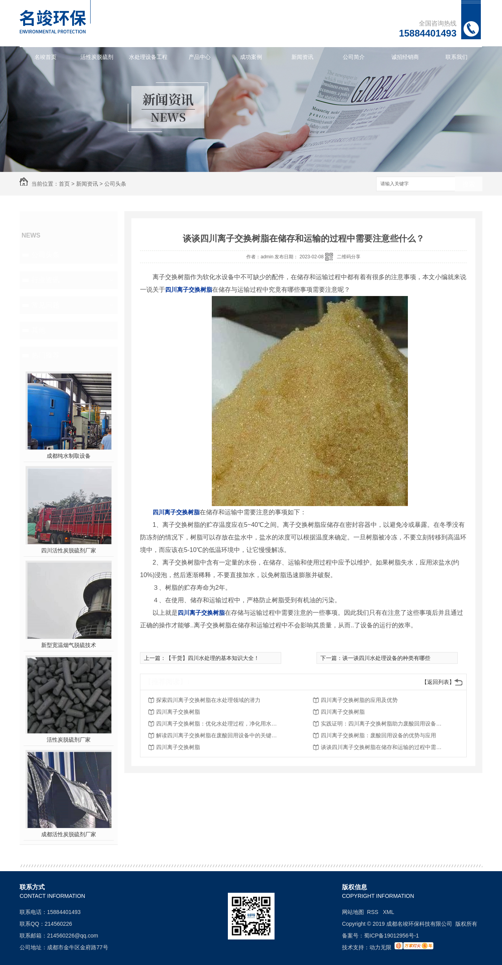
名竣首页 (45, 57)
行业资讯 (45, 280)
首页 (64, 184)
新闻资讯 (302, 57)
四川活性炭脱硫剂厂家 (68, 550)
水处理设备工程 (148, 57)
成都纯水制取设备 (69, 456)
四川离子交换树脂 (178, 712)
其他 (38, 330)
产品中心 (200, 57)
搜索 (468, 184)
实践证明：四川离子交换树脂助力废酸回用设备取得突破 (383, 723)
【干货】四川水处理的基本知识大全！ (212, 658)
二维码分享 (348, 257)
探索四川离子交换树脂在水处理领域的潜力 (208, 700)
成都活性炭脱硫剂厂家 (68, 834)
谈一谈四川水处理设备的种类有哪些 (386, 658)
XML (388, 912)
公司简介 (354, 57)
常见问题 (45, 305)
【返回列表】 (438, 682)
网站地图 (353, 912)
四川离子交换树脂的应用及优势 (359, 700)
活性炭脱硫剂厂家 (69, 740)
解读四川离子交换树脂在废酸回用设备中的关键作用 (219, 735)
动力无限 (380, 947)
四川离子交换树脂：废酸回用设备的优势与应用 (378, 735)
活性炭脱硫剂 (96, 57)
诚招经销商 (405, 57)
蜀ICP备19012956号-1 (391, 935)
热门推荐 (45, 355)
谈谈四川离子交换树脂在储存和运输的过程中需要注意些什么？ (383, 747)
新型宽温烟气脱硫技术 (68, 645)
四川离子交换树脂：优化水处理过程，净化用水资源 (219, 723)
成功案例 (251, 57)
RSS (373, 912)
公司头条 (115, 184)
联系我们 (456, 57)
